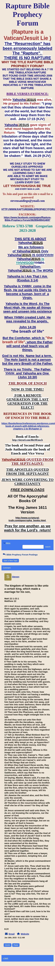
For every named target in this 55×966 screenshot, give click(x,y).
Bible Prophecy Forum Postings (20, 554)
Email (12, 934)
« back (5, 958)
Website (25, 934)
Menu (6, 543)
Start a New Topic (10, 561)
